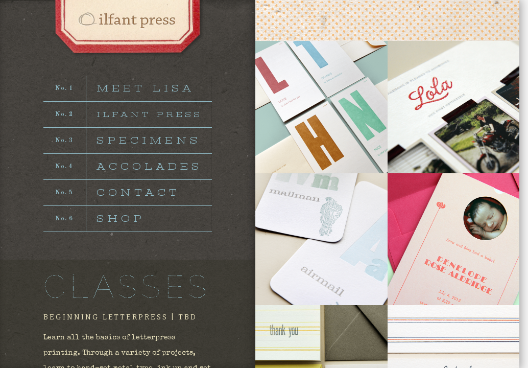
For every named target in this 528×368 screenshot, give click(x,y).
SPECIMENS (149, 140)
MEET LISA (146, 88)
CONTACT (138, 193)
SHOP (121, 219)
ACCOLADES (149, 167)
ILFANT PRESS (149, 114)
